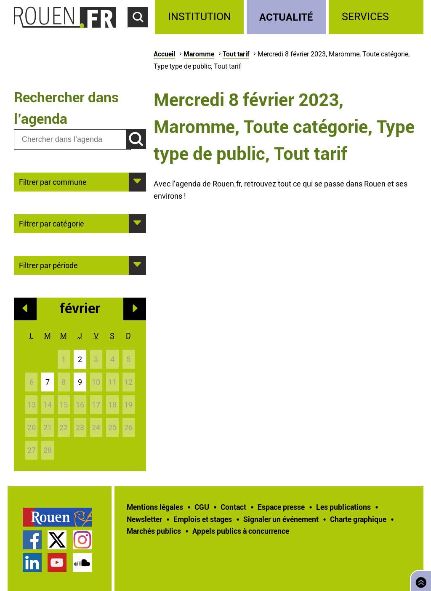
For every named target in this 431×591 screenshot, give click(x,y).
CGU (201, 507)
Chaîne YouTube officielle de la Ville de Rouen (57, 562)
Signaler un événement (281, 519)
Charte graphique (358, 519)
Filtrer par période (48, 265)
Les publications (343, 507)
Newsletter (144, 519)
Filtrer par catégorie (51, 223)
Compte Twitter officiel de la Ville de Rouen (57, 539)
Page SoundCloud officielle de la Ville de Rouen (82, 562)
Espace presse (281, 507)
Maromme (199, 54)
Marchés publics (154, 531)
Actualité (286, 17)
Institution (199, 17)
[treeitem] (200, 17)
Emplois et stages (202, 519)
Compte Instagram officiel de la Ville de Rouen (82, 539)
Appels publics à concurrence (240, 531)
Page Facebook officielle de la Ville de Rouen (32, 539)
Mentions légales (155, 507)
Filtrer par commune (53, 181)
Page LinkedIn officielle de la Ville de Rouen (32, 562)
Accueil (164, 54)
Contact (233, 507)
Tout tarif (236, 54)
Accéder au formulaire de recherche (141, 32)
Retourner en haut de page (419, 580)
